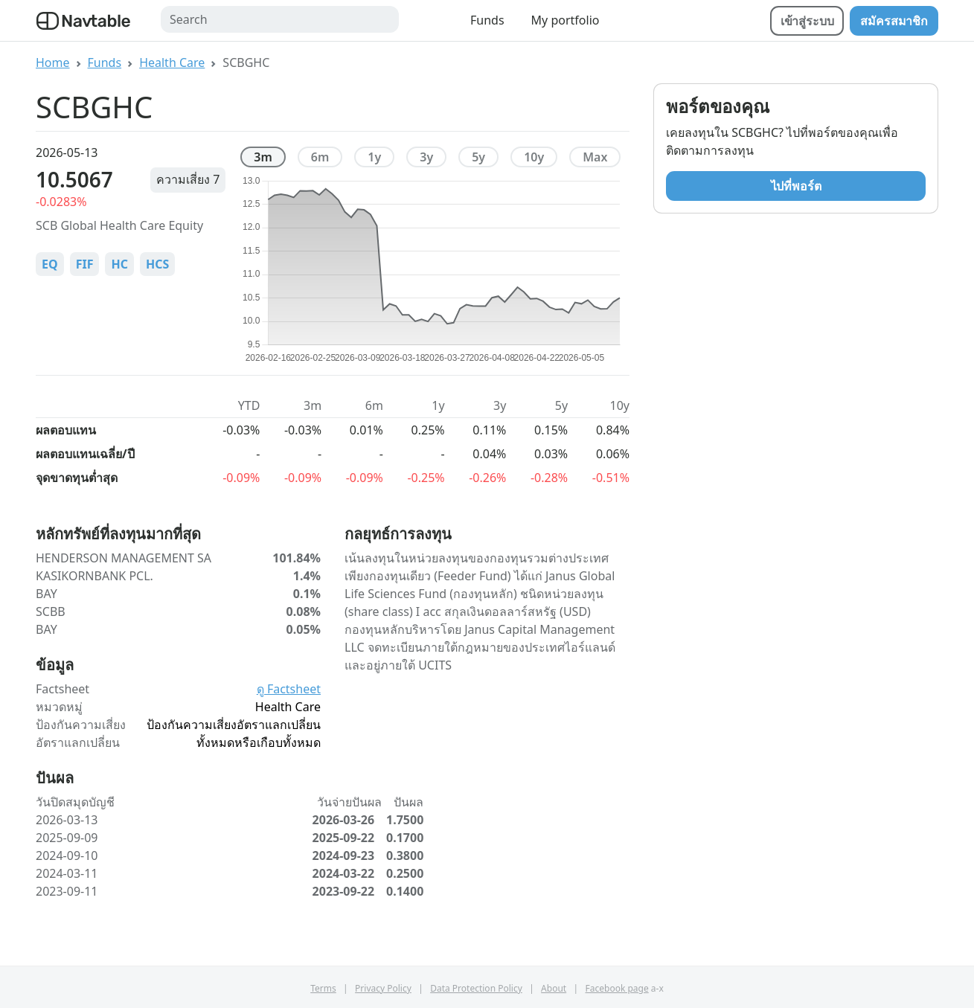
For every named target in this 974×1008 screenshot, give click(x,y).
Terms (323, 988)
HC (119, 264)
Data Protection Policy (476, 988)
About (553, 988)
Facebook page (617, 988)
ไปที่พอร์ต (796, 186)
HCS (157, 264)
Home (53, 62)
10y (534, 157)
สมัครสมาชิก (894, 21)
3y (426, 157)
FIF (85, 264)
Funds (487, 20)
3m (263, 157)
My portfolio (565, 20)
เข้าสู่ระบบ (807, 21)
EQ (50, 264)
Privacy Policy (383, 988)
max (595, 157)
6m (320, 157)
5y (478, 157)
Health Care (172, 62)
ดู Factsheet (289, 689)
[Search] (280, 19)
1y (374, 157)
